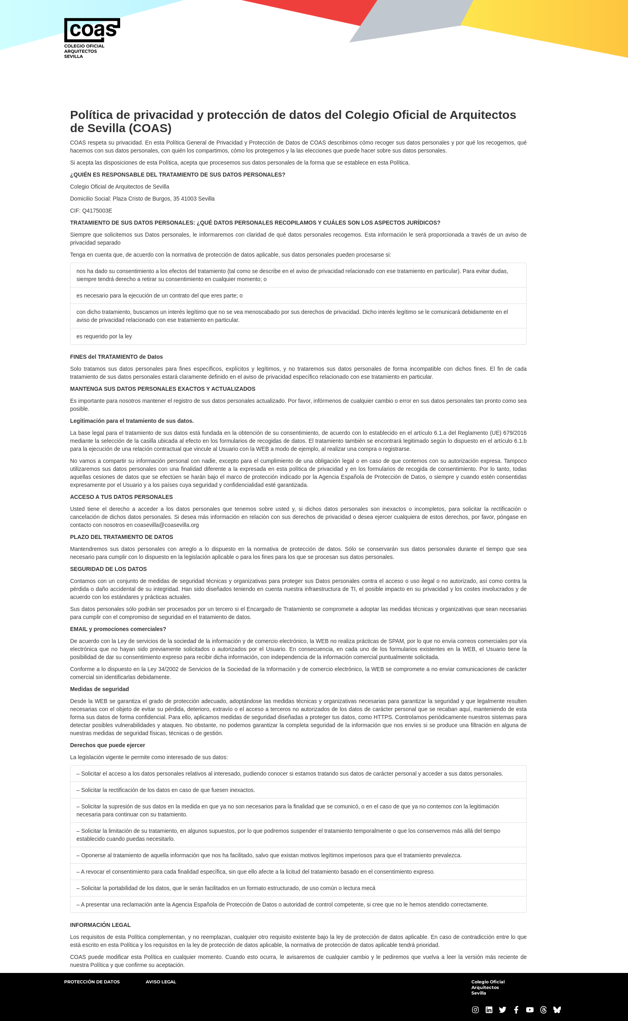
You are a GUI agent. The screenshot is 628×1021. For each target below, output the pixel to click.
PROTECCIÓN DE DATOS (92, 982)
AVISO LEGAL (161, 982)
